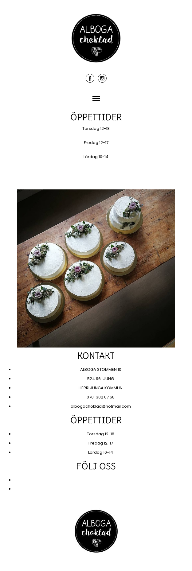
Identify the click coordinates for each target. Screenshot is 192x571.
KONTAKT (96, 180)
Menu (96, 98)
